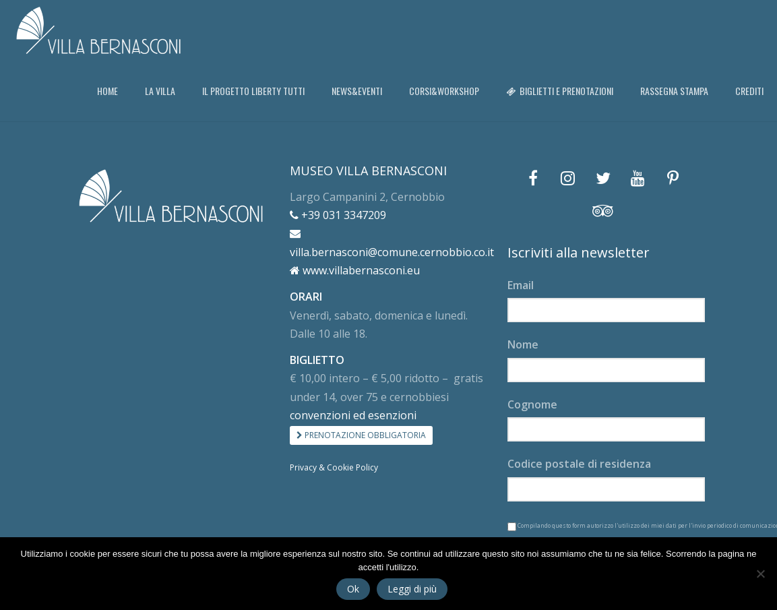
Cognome (532, 404)
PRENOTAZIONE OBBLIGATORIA (361, 435)
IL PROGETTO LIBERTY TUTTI (253, 91)
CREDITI (749, 91)
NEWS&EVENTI (357, 91)
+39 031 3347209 (338, 215)
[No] (760, 573)
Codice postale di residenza (579, 463)
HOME (107, 91)
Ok (353, 588)
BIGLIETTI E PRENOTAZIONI (559, 91)
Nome (522, 344)
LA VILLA (160, 91)
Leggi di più (412, 588)
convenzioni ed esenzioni (353, 415)
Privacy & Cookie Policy (334, 467)
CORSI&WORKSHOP (444, 91)
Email (520, 285)
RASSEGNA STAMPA (674, 91)
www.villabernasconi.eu (355, 270)
